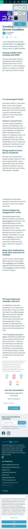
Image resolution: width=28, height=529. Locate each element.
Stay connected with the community (11, 418)
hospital (9, 268)
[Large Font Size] (20, 8)
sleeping (10, 237)
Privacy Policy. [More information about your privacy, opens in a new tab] (21, 514)
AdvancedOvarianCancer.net (11, 467)
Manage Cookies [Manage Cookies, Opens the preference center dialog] (14, 517)
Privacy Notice (7, 428)
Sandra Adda (11, 32)
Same (17, 383)
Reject (14, 521)
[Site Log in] (18, 2)
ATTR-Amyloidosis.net (9, 480)
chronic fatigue (7, 221)
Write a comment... (9, 403)
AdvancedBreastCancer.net (10, 465)
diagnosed (20, 44)
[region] (14, 511)
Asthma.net (5, 475)
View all (5, 491)
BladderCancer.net (7, 485)
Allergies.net (6, 470)
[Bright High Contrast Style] (24, 13)
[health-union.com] (10, 442)
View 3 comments (14, 399)
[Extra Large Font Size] (24, 8)
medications (10, 263)
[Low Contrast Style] (20, 13)
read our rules (14, 393)
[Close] (26, 496)
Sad (20, 376)
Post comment (14, 408)
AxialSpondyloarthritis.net (10, 483)
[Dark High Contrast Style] (16, 18)
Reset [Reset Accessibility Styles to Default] (20, 24)
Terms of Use (15, 428)
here (20, 371)
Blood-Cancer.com (7, 488)
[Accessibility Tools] (14, 2)
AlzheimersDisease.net (9, 472)
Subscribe (24, 1)
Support (13, 376)
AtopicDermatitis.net (8, 477)
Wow (9, 383)
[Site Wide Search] (10, 2)
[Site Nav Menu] (6, 2)
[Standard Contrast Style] (16, 13)
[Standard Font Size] (16, 8)
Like (6, 376)
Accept (14, 526)
